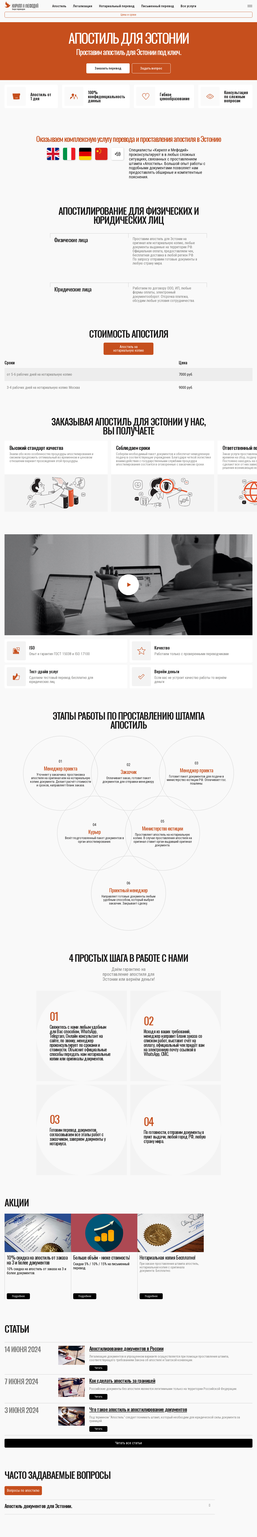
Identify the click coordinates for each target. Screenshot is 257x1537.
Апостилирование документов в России (126, 1348)
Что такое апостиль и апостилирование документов (138, 1409)
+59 (117, 153)
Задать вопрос (151, 68)
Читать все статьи (128, 1443)
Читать (98, 1368)
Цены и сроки (128, 14)
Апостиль (59, 6)
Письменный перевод (157, 6)
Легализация (82, 6)
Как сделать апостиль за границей (122, 1380)
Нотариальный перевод (116, 6)
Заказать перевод (108, 68)
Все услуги (188, 6)
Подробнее (18, 1296)
